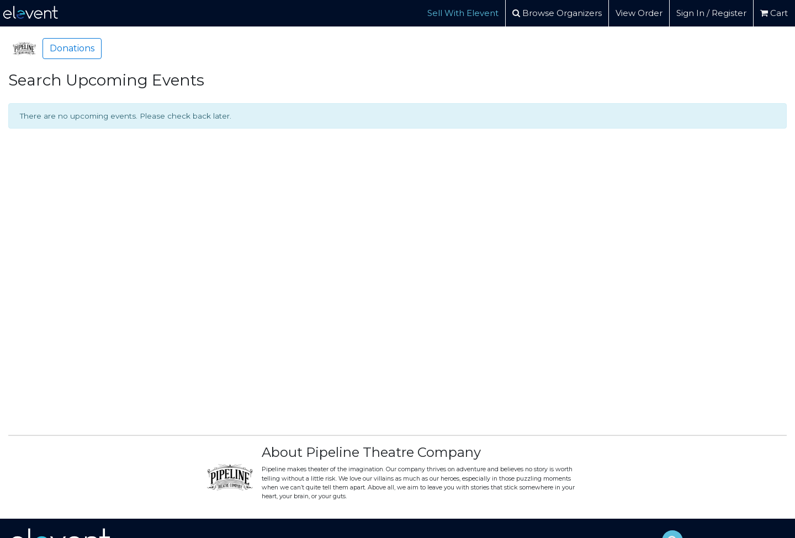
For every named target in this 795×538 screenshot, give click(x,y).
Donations (72, 48)
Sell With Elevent (463, 13)
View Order (639, 13)
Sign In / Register (711, 13)
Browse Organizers (557, 13)
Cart (774, 13)
